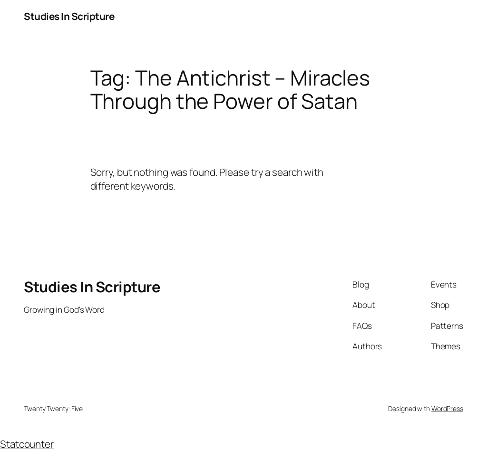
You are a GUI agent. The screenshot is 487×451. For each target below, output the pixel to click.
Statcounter (27, 444)
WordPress (447, 408)
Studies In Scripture (69, 16)
